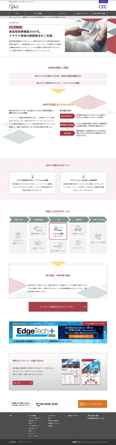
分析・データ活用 (33, 436)
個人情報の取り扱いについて (95, 418)
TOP (17, 13)
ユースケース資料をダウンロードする (56, 306)
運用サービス (32, 431)
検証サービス (32, 423)
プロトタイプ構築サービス (35, 418)
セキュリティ (32, 433)
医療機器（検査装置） (53, 420)
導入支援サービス (33, 428)
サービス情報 (37, 13)
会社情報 (13, 442)
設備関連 (50, 426)
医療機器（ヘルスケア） (54, 423)
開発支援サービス (33, 420)
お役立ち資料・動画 (99, 13)
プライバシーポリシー (26, 442)
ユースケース (62, 13)
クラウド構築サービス (34, 426)
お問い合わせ (103, 1)
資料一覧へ (17, 383)
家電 (49, 418)
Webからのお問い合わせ (93, 404)
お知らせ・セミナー (82, 13)
